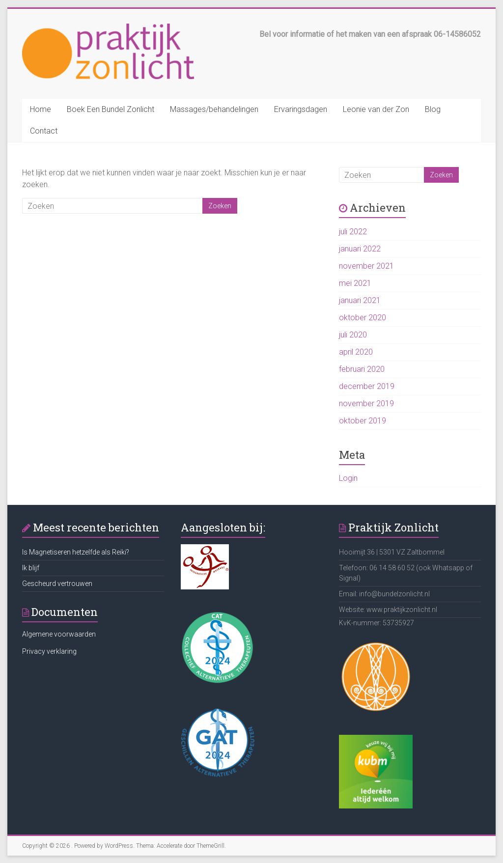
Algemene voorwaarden (59, 634)
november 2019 (366, 403)
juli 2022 (353, 231)
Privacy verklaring (49, 651)
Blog (433, 109)
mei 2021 (355, 283)
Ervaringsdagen (300, 109)
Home (40, 109)
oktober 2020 (362, 317)
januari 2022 (360, 248)
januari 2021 (360, 300)
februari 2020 (362, 369)
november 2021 (366, 266)
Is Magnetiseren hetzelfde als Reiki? (75, 552)
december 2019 (366, 386)
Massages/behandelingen (214, 109)
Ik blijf (30, 568)
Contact (43, 131)
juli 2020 (353, 334)
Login (348, 478)
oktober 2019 (362, 420)
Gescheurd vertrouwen (57, 583)
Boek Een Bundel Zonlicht (110, 109)
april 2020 (356, 352)
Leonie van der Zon (376, 109)
